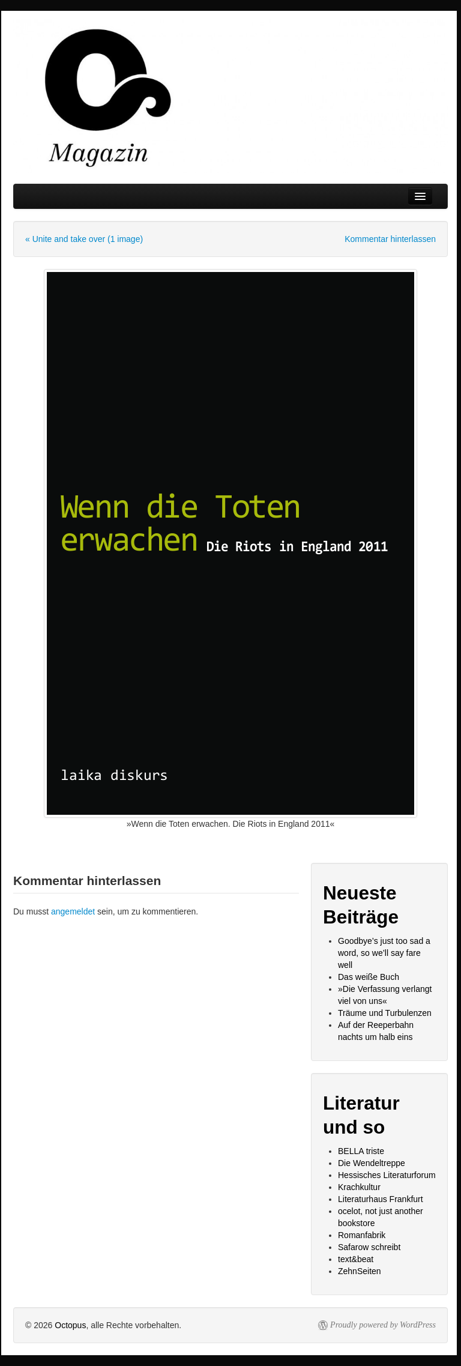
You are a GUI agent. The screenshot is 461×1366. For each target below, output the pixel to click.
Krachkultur (359, 1187)
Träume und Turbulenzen (385, 1013)
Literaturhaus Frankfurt (380, 1199)
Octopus (70, 1325)
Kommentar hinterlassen (390, 239)
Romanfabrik (361, 1235)
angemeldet (73, 911)
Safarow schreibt (369, 1247)
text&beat (355, 1259)
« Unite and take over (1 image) (84, 239)
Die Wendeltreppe (371, 1163)
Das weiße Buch (368, 977)
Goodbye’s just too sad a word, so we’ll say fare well (384, 953)
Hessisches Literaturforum (387, 1175)
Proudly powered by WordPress (383, 1324)
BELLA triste (361, 1151)
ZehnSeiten (359, 1271)
